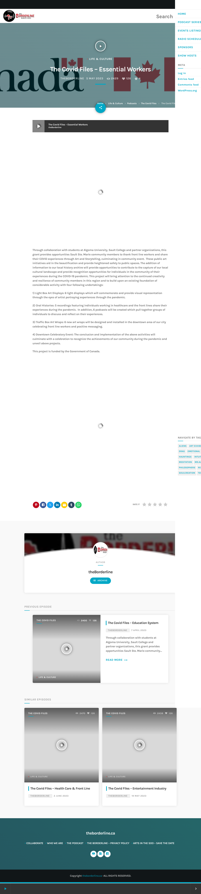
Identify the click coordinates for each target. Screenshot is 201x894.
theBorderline (72, 78)
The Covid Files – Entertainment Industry (138, 788)
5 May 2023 (94, 78)
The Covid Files (148, 103)
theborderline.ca (92, 876)
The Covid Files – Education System (134, 623)
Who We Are (55, 843)
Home (100, 103)
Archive (100, 581)
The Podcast (75, 843)
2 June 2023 (61, 796)
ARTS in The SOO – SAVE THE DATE (153, 843)
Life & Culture (115, 103)
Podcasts (132, 103)
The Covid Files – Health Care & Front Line (61, 788)
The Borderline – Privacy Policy (108, 843)
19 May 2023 (139, 796)
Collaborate (34, 843)
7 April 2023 (138, 630)
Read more (117, 660)
